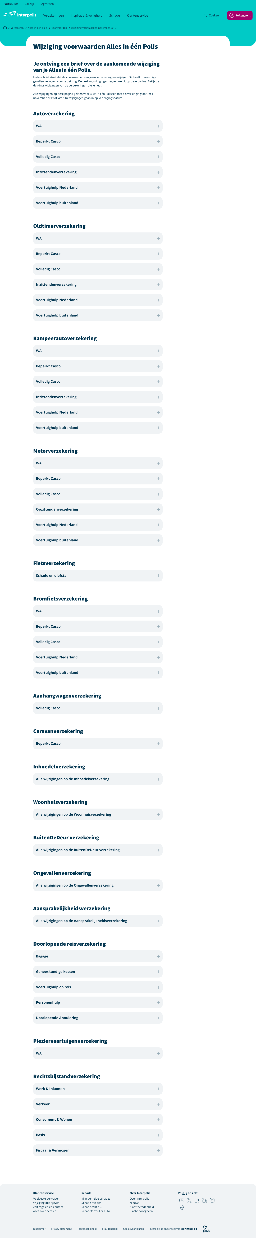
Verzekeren (17, 27)
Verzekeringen (53, 15)
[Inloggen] (240, 15)
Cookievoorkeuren (133, 1228)
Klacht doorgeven (141, 1211)
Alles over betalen (44, 1211)
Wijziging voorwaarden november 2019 (93, 27)
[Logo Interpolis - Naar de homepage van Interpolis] (19, 14)
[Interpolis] (5, 27)
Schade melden (91, 1203)
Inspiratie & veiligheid (86, 15)
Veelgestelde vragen (46, 1198)
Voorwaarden (59, 27)
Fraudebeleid (110, 1228)
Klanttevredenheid (142, 1207)
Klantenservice (137, 15)
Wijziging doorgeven (46, 1203)
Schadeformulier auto (95, 1211)
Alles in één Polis (37, 27)
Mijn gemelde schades (95, 1198)
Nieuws (134, 1203)
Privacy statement (61, 1228)
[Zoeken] (211, 15)
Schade (114, 15)
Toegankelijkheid (87, 1228)
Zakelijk (29, 4)
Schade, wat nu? (91, 1207)
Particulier (10, 4)
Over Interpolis (139, 1198)
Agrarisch (47, 4)
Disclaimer (39, 1228)
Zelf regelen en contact (48, 1207)
